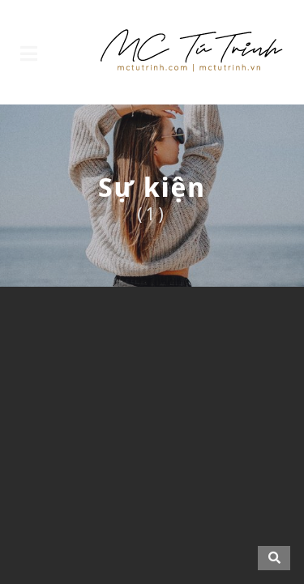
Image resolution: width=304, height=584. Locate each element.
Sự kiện (152, 186)
